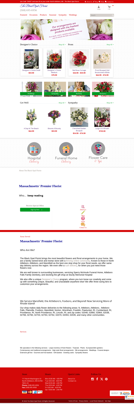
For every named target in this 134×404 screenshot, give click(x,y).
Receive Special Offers (35, 207)
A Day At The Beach (31, 129)
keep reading (35, 196)
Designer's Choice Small (31, 71)
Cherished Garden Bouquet (79, 130)
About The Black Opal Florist (30, 172)
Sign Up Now (35, 210)
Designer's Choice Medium (54, 72)
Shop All (62, 44)
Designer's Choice (50, 280)
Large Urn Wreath (102, 129)
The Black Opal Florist (33, 6)
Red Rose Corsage (79, 71)
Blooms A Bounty (54, 129)
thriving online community (78, 262)
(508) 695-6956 (28, 10)
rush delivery (71, 266)
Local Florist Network (97, 402)
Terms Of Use (73, 402)
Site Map (108, 402)
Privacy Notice (83, 402)
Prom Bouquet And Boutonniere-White (102, 72)
